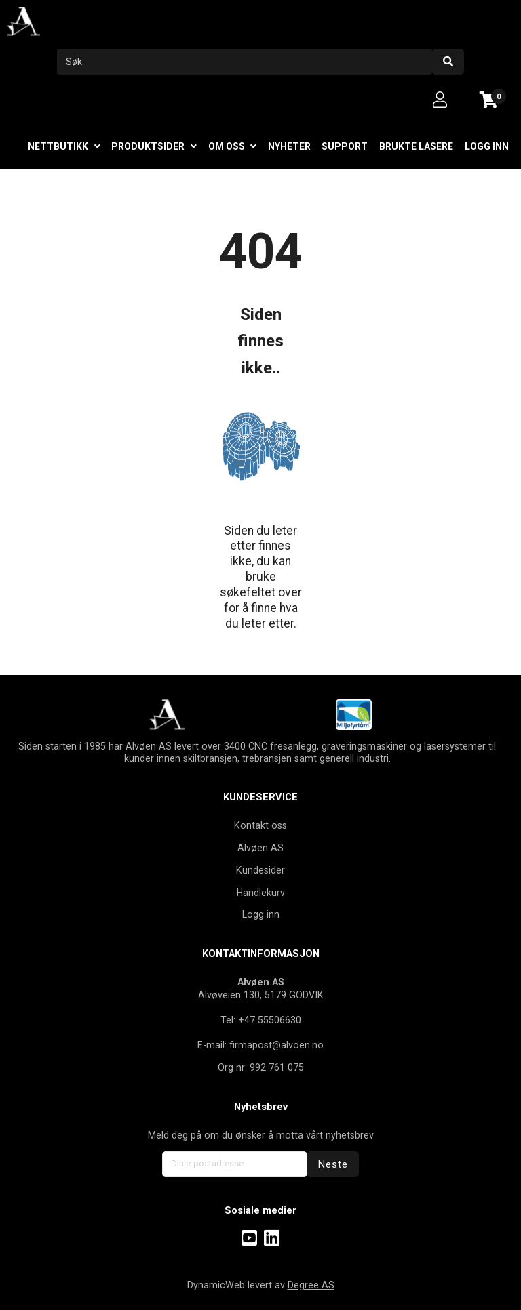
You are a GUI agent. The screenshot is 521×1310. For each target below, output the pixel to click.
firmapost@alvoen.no (276, 1045)
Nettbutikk (58, 146)
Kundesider (260, 870)
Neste (333, 1164)
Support (345, 146)
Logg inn (487, 146)
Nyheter (289, 146)
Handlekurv (261, 892)
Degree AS (311, 1285)
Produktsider (148, 146)
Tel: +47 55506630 (260, 1020)
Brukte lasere (416, 146)
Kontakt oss (260, 825)
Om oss (226, 146)
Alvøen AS (260, 847)
